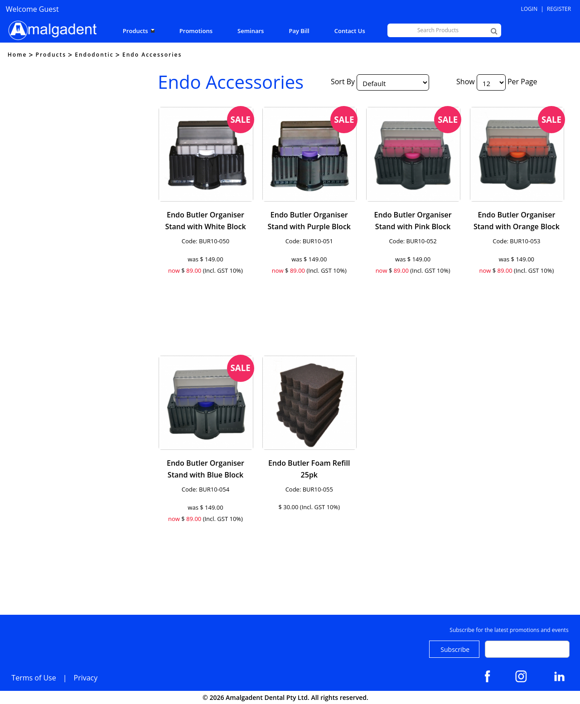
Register (559, 9)
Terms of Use (33, 678)
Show (465, 82)
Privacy (86, 678)
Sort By (343, 82)
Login (529, 9)
